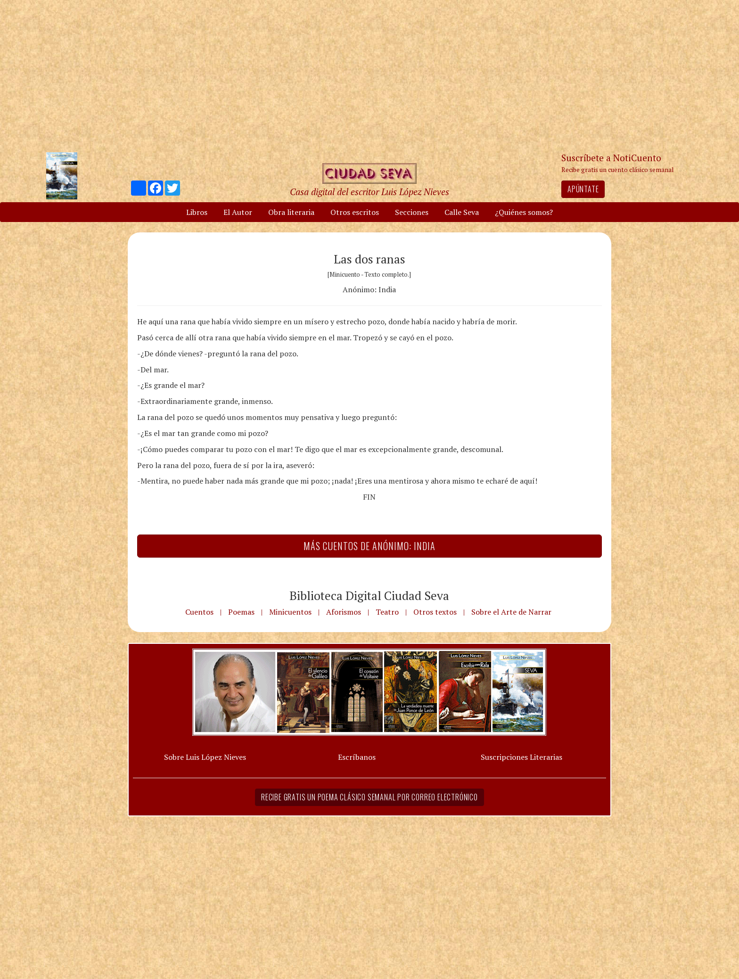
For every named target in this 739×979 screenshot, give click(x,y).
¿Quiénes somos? (524, 212)
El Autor (237, 212)
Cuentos (199, 612)
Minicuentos (290, 612)
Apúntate (583, 189)
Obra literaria (291, 212)
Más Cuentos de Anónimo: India (369, 546)
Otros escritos (354, 212)
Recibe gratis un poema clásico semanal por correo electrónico (369, 797)
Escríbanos (357, 757)
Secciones (411, 212)
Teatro (387, 612)
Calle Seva (461, 212)
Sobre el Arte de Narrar (511, 612)
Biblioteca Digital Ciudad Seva (369, 595)
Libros (196, 212)
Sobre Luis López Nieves (205, 757)
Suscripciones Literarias (521, 757)
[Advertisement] (369, 75)
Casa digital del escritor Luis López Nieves (369, 191)
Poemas (241, 612)
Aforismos (343, 612)
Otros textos (435, 612)
